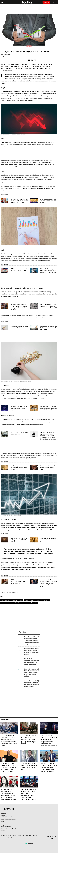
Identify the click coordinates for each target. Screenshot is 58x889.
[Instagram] (53, 836)
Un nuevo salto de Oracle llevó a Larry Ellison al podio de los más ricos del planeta (31, 651)
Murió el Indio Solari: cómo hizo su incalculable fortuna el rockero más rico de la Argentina (31, 661)
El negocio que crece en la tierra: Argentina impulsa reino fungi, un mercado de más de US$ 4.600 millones (31, 673)
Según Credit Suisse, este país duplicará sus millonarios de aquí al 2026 (48, 328)
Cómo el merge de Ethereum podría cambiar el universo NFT (48, 540)
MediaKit (3, 835)
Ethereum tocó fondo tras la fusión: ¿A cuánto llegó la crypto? (19, 408)
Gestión (17, 603)
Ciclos (32, 600)
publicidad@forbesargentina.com (8, 816)
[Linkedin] (52, 839)
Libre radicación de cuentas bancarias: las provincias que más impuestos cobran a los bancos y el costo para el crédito (9, 741)
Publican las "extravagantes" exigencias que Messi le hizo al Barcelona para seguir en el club (48, 271)
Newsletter (8, 835)
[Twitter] (50, 836)
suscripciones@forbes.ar (6, 826)
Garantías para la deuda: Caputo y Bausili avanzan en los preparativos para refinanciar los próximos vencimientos (49, 741)
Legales (9, 837)
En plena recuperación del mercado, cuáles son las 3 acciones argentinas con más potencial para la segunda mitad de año (29, 794)
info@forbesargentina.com (10, 819)
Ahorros (14, 600)
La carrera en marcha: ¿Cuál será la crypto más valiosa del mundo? (48, 201)
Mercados (34, 603)
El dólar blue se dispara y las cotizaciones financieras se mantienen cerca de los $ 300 (48, 306)
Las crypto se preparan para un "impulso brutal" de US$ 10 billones (19, 540)
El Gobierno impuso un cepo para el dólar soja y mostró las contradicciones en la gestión (48, 408)
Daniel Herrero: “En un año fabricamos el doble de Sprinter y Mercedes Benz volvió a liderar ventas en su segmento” (32, 640)
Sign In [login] (54, 2)
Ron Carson (4, 56)
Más (31, 632)
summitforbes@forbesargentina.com (8, 822)
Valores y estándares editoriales (24, 835)
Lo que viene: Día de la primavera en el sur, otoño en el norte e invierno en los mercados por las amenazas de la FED (48, 583)
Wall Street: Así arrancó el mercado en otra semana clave (47, 467)
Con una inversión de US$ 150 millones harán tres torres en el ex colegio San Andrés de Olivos (31, 683)
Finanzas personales (7, 603)
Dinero (38, 600)
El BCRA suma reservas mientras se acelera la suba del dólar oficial (18, 581)
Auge (20, 600)
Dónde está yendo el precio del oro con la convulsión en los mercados (19, 467)
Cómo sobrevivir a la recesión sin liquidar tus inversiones (19, 327)
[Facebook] (48, 836)
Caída (26, 600)
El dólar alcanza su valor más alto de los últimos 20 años (19, 269)
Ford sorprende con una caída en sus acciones (19, 433)
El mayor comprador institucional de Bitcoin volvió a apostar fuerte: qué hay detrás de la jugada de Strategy (8, 767)
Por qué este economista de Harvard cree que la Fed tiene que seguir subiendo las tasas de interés (19, 307)
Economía (46, 600)
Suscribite (46, 2)
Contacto (14, 835)
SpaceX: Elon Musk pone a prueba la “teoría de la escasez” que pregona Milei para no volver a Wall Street (49, 767)
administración (5, 600)
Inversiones (25, 603)
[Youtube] (55, 836)
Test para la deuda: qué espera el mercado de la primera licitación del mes (29, 766)
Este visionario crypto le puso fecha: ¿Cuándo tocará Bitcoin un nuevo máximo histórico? (19, 201)
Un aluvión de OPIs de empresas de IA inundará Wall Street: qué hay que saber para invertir (28, 740)
